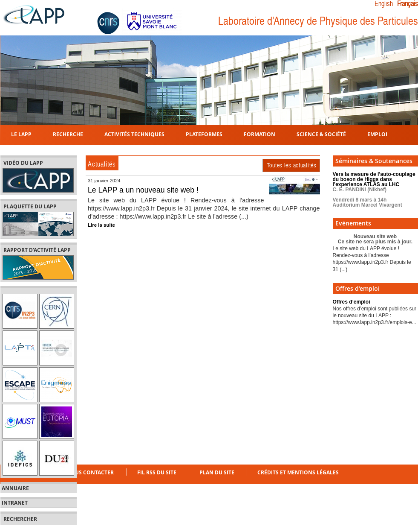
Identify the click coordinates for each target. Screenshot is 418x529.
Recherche (68, 134)
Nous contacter (90, 472)
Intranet (15, 503)
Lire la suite (101, 225)
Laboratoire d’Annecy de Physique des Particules (318, 21)
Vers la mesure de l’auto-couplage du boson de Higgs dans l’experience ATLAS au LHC (374, 189)
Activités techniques (134, 134)
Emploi (377, 134)
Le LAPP (21, 134)
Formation (259, 134)
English (384, 3)
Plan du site (216, 472)
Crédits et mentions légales (298, 472)
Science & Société (321, 134)
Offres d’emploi (351, 302)
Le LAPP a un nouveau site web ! (143, 190)
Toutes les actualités (292, 165)
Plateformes (204, 134)
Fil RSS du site (156, 472)
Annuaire (15, 488)
